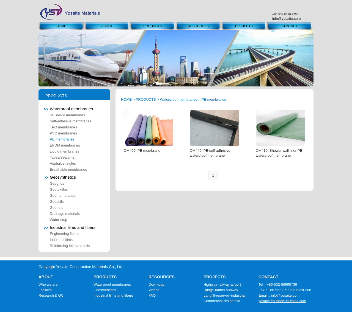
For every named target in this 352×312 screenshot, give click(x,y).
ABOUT (106, 26)
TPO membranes (63, 127)
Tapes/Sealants (62, 157)
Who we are (47, 284)
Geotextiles (59, 189)
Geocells (57, 201)
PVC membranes (63, 133)
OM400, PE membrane (142, 150)
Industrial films (61, 240)
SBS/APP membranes (67, 115)
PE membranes (62, 139)
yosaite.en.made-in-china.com (282, 301)
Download (156, 284)
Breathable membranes (68, 169)
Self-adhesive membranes (70, 121)
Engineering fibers (64, 234)
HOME (61, 26)
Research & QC (51, 295)
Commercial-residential (222, 301)
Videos (154, 290)
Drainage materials (65, 214)
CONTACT (289, 26)
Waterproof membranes (68, 108)
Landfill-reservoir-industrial (224, 295)
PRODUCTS (152, 26)
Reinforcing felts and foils (70, 246)
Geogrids (57, 183)
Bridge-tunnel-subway (221, 290)
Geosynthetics (60, 177)
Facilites (45, 290)
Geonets (56, 208)
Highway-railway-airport (222, 284)
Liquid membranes (64, 151)
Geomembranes (62, 195)
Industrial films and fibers (69, 227)
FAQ (152, 295)
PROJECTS (244, 26)
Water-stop (58, 220)
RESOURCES (198, 26)
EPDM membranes (65, 145)
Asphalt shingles (63, 163)
